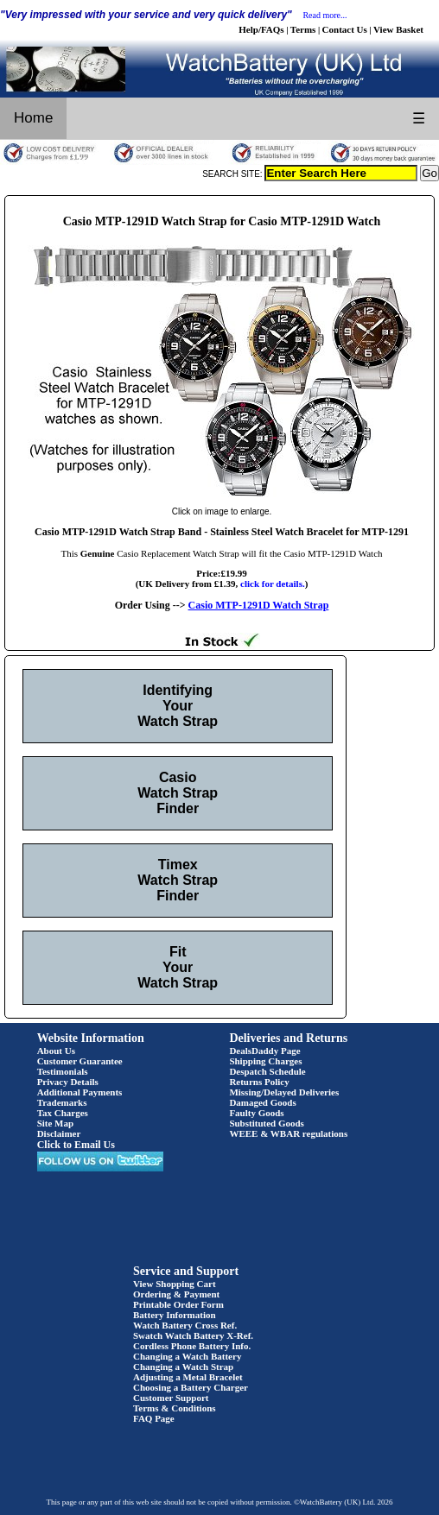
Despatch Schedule (267, 1071)
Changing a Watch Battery (187, 1356)
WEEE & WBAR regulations (288, 1133)
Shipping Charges (265, 1061)
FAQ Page (154, 1418)
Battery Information (174, 1315)
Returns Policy (259, 1081)
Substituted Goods (266, 1123)
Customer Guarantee (80, 1061)
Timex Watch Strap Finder (177, 880)
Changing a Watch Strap (183, 1366)
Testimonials (62, 1071)
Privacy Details (68, 1081)
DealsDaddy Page (264, 1050)
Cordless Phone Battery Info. (192, 1346)
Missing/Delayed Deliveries (284, 1092)
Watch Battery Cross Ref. (185, 1325)
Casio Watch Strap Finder (177, 793)
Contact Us (344, 29)
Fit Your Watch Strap (177, 967)
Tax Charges (62, 1113)
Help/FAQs (261, 29)
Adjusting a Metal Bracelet (188, 1377)
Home (33, 118)
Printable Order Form (178, 1304)
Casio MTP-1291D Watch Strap (258, 605)
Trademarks (62, 1102)
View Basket (398, 29)
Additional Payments (80, 1092)
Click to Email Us (76, 1145)
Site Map (55, 1123)
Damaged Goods (262, 1102)
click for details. (272, 583)
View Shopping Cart (174, 1283)
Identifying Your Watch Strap (177, 706)
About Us (56, 1050)
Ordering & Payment (176, 1294)
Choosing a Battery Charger (190, 1387)
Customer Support (171, 1397)
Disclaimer (59, 1133)
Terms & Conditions (174, 1408)
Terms (303, 29)
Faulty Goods (256, 1113)
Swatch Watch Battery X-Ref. (193, 1335)
